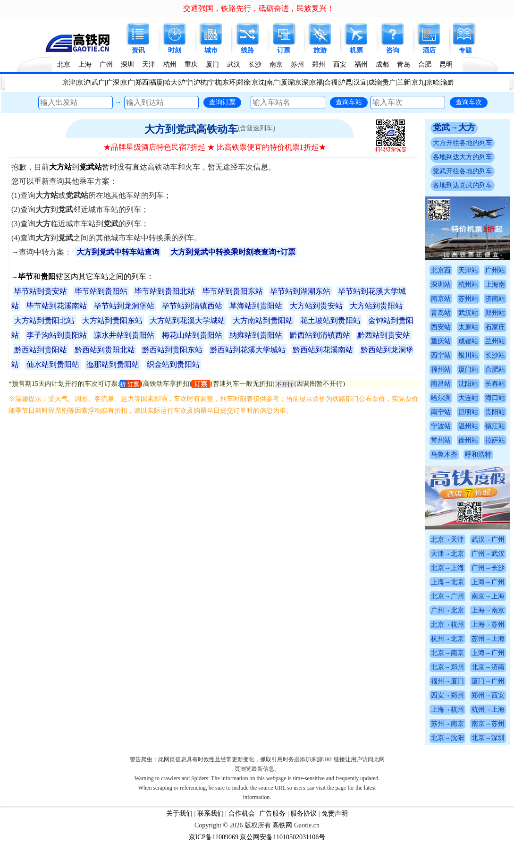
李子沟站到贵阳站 (56, 335)
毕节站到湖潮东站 (300, 291)
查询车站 (349, 102)
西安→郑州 (447, 695)
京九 (418, 82)
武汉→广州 (488, 539)
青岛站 (441, 312)
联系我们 (210, 813)
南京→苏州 (488, 723)
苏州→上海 (488, 638)
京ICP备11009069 (213, 837)
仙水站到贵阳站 (52, 364)
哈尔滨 (441, 397)
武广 (98, 82)
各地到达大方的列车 (462, 157)
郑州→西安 (488, 695)
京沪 (83, 82)
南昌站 (441, 383)
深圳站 (441, 284)
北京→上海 (447, 567)
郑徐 (243, 82)
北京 (63, 64)
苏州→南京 (447, 723)
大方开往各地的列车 (462, 142)
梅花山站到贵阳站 (192, 335)
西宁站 (441, 355)
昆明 (446, 64)
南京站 (441, 298)
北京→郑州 (447, 667)
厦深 (287, 82)
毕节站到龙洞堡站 (124, 306)
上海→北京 (447, 582)
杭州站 (468, 284)
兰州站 (495, 341)
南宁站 (441, 412)
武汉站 (468, 312)
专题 (465, 50)
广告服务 (272, 813)
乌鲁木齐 (444, 454)
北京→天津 (447, 539)
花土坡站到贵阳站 (330, 320)
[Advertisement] (214, 487)
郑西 (142, 82)
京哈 (432, 82)
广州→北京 (447, 610)
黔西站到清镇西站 (320, 335)
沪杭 (200, 82)
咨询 (392, 50)
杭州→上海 (488, 709)
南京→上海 (488, 596)
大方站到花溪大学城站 (187, 320)
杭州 (170, 64)
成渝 (374, 82)
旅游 (320, 50)
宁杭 (214, 82)
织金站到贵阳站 (173, 364)
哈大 (170, 82)
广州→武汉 (488, 553)
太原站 (468, 327)
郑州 (318, 64)
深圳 (127, 64)
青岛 (403, 64)
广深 (112, 82)
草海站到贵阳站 (255, 306)
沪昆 (345, 82)
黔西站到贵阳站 (40, 350)
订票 (283, 50)
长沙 (254, 64)
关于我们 (179, 813)
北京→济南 (488, 667)
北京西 (441, 270)
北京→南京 (447, 652)
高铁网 (282, 825)
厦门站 (468, 369)
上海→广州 (488, 582)
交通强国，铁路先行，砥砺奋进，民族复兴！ (258, 8)
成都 (382, 64)
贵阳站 (495, 412)
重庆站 (441, 341)
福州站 (441, 369)
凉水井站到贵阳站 (124, 335)
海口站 (495, 397)
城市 (211, 50)
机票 (356, 50)
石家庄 (495, 327)
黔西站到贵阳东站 (172, 350)
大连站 (468, 397)
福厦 (156, 82)
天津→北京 (447, 553)
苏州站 (468, 298)
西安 (339, 64)
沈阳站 (468, 383)
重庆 (191, 64)
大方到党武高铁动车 (191, 129)
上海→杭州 (447, 709)
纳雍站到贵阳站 (255, 335)
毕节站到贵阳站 (101, 291)
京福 (316, 82)
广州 (106, 64)
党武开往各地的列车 (462, 171)
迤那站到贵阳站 (112, 364)
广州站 (495, 270)
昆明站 (468, 412)
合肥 (424, 64)
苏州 (297, 64)
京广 (127, 82)
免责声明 (334, 813)
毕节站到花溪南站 (56, 306)
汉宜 (360, 82)
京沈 (258, 82)
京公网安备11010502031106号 (282, 837)
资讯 (138, 50)
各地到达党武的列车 (462, 185)
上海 (85, 64)
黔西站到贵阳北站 (105, 350)
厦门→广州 (488, 681)
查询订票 (222, 102)
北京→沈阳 (447, 737)
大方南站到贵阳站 (263, 320)
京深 (301, 82)
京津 (69, 82)
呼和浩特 (478, 454)
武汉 (233, 64)
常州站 (441, 440)
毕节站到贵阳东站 (232, 291)
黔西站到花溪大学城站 (248, 350)
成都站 (468, 341)
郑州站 (495, 312)
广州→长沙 (488, 567)
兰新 (403, 82)
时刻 (174, 50)
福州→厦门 (447, 681)
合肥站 (495, 369)
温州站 (468, 426)
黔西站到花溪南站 (323, 350)
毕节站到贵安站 (40, 291)
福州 (361, 64)
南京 (276, 64)
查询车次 (468, 102)
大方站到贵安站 (316, 306)
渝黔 (447, 82)
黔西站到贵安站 (383, 335)
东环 (229, 82)
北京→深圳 (488, 737)
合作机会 (241, 813)
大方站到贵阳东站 (112, 320)
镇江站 (495, 426)
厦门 (212, 64)
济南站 (495, 298)
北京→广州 (447, 596)
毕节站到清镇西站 (192, 306)
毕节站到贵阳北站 (165, 291)
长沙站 (495, 355)
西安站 (441, 327)
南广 (272, 82)
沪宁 (185, 82)
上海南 (495, 284)
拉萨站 (495, 440)
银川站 (468, 355)
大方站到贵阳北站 (44, 320)
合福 (330, 82)
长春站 (495, 383)
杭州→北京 (447, 638)
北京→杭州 (447, 624)
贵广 (389, 82)
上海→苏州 (488, 624)
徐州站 (468, 440)
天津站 (468, 270)
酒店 (429, 50)
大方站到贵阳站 (376, 306)
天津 (148, 64)
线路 (247, 50)
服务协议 (303, 813)
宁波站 (441, 426)
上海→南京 (488, 610)
